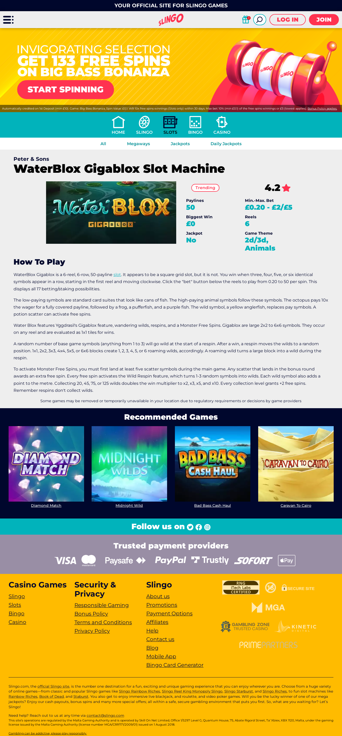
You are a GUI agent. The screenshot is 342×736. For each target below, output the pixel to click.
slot (117, 274)
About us (158, 596)
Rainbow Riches (23, 696)
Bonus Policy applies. (322, 108)
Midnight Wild (129, 505)
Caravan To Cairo (295, 505)
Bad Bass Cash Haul (212, 505)
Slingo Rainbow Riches (139, 691)
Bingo (195, 132)
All (103, 143)
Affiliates (157, 622)
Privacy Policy (92, 631)
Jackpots (180, 143)
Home (118, 132)
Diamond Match (46, 505)
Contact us (160, 639)
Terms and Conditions (103, 622)
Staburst (80, 696)
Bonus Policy (91, 614)
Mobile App (161, 656)
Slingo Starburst (238, 691)
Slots (170, 132)
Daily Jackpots (226, 143)
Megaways (138, 143)
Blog (152, 648)
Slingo (144, 132)
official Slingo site (53, 686)
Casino (221, 132)
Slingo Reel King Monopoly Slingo (192, 691)
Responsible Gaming (101, 605)
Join (324, 19)
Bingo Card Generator (175, 665)
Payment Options (169, 613)
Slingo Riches (275, 691)
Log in (288, 19)
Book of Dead (51, 696)
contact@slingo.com (105, 715)
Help (152, 631)
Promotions (161, 605)
